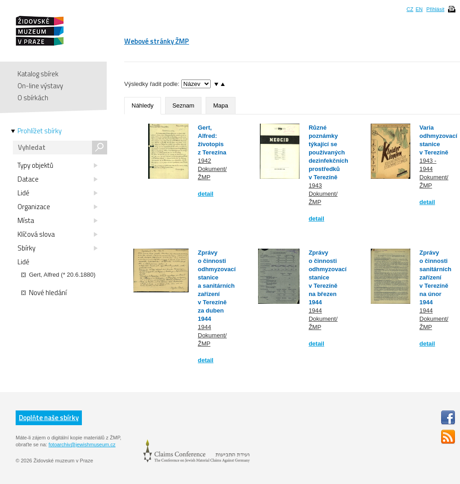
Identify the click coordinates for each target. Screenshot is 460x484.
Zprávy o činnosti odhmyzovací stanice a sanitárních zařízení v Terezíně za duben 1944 (217, 285)
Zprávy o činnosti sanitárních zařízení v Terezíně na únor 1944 (435, 277)
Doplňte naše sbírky (49, 417)
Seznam (183, 105)
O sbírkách (32, 97)
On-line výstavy (40, 85)
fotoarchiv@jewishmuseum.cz (81, 444)
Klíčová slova (57, 234)
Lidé (57, 193)
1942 (204, 160)
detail (205, 193)
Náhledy (143, 105)
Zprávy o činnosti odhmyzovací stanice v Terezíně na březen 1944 (327, 277)
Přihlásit (435, 9)
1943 (315, 185)
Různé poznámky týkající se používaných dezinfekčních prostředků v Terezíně (328, 152)
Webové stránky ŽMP (156, 41)
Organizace (57, 207)
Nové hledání (44, 293)
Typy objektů (57, 165)
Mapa (220, 105)
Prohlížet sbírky (39, 131)
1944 (204, 327)
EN (418, 9)
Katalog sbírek (37, 73)
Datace (57, 179)
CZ (410, 9)
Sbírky (57, 248)
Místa (57, 220)
